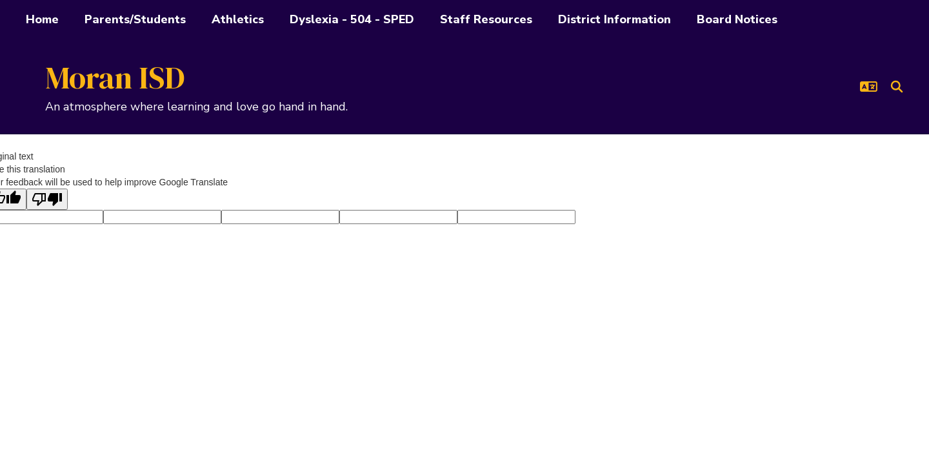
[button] (868, 86)
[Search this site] (896, 86)
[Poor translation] (47, 199)
